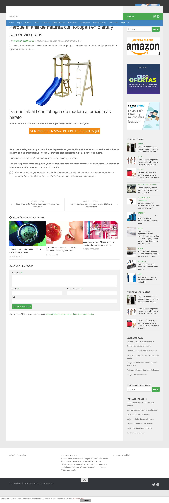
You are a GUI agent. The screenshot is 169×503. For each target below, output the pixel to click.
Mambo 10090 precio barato (72, 471)
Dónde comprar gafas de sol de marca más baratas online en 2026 (148, 202)
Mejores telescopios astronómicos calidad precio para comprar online (149, 218)
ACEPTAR (86, 500)
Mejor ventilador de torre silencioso (140, 432)
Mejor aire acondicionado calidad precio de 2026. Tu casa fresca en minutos (148, 161)
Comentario (17, 286)
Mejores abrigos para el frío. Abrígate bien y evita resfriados (147, 292)
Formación (113, 23)
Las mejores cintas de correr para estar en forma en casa (148, 279)
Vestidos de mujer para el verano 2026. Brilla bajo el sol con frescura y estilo (148, 174)
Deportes (46, 23)
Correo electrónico (74, 302)
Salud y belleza (99, 23)
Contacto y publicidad (121, 468)
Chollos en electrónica (135, 446)
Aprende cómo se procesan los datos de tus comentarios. (70, 327)
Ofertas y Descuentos (23, 54)
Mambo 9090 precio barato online (74, 474)
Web (13, 310)
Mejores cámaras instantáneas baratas (142, 423)
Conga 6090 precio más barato (139, 359)
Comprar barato (144, 197)
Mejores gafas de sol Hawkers (138, 427)
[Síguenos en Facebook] (158, 29)
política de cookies (78, 498)
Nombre (15, 302)
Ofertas (124, 23)
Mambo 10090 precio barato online (140, 354)
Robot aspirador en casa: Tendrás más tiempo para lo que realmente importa (148, 266)
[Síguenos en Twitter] (154, 29)
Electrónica (72, 23)
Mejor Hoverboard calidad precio (139, 441)
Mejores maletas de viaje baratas (140, 436)
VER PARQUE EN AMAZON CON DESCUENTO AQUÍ (64, 143)
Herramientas (59, 23)
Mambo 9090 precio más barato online (142, 363)
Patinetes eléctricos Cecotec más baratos (143, 383)
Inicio (11, 23)
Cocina (28, 23)
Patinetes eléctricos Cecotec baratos (86, 480)
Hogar (19, 23)
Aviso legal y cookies (17, 468)
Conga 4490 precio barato (137, 387)
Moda (37, 23)
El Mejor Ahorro (27, 8)
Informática (85, 23)
